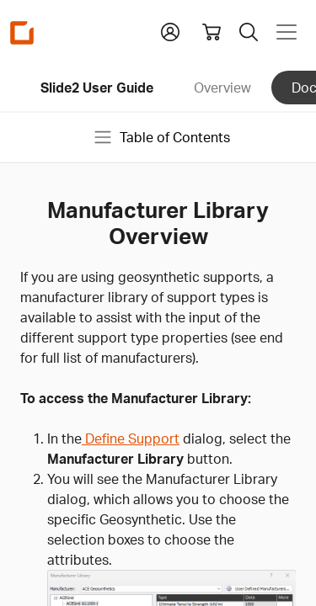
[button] (170, 30)
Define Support (130, 438)
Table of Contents (161, 137)
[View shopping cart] (211, 31)
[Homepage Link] (22, 32)
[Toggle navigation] (286, 32)
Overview (222, 87)
